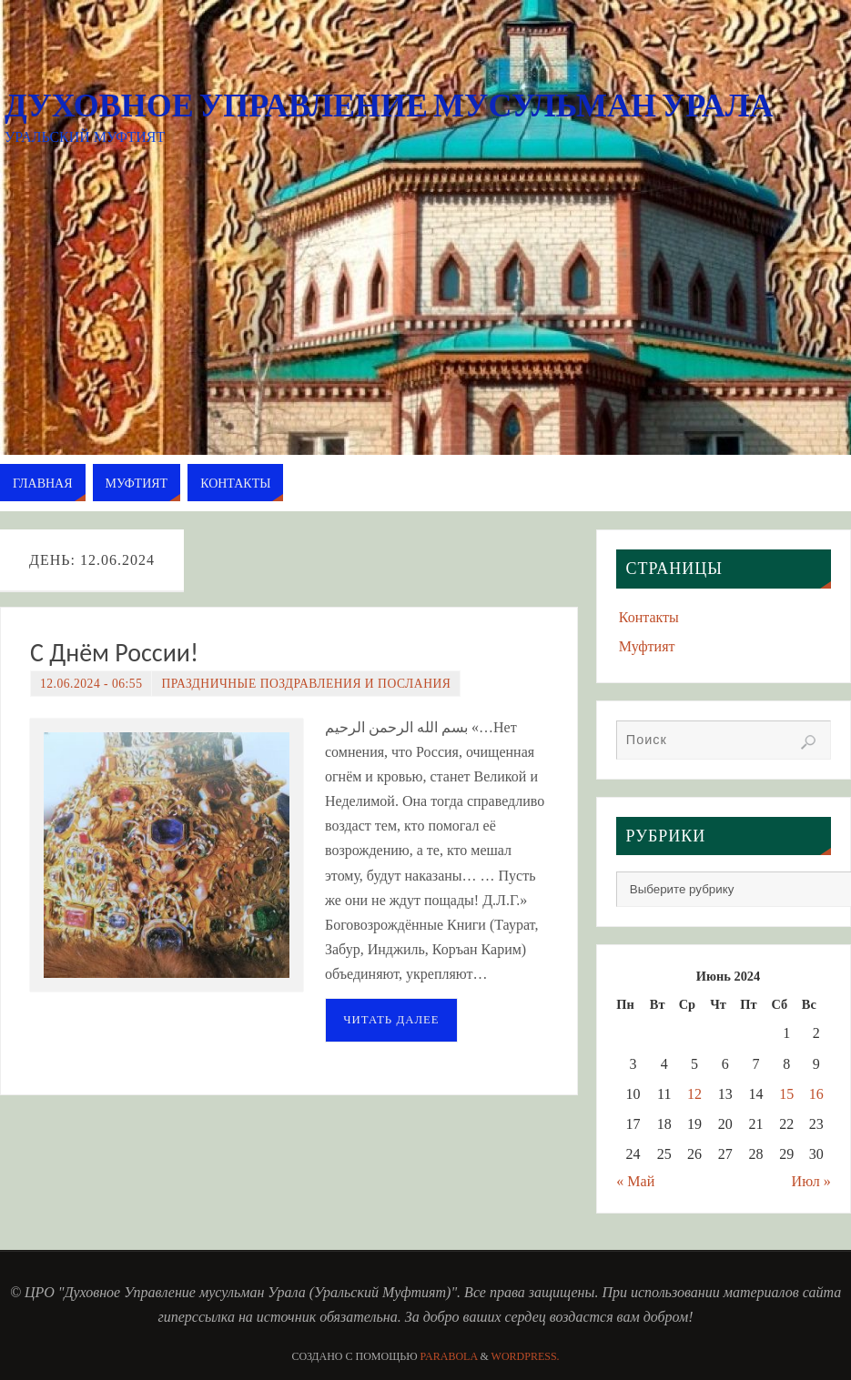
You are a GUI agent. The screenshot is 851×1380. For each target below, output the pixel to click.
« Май (635, 1181)
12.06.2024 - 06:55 (91, 683)
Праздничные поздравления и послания (306, 683)
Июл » (811, 1181)
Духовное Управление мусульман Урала (389, 105)
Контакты (649, 617)
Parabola (449, 1356)
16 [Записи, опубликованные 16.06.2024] (816, 1094)
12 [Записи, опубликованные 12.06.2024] (694, 1094)
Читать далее (391, 1019)
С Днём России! (114, 653)
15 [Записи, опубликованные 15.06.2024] (786, 1094)
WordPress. (525, 1356)
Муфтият (647, 646)
